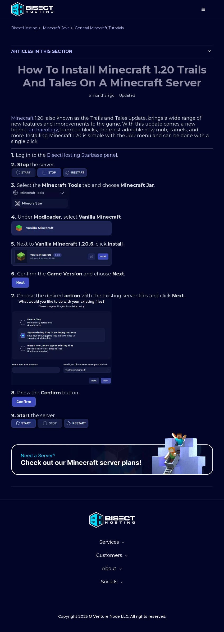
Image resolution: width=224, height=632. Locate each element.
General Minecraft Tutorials (99, 28)
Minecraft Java (56, 28)
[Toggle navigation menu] (203, 9)
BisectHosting (24, 28)
